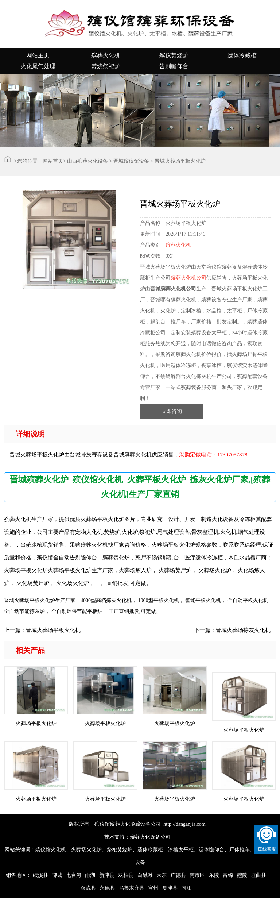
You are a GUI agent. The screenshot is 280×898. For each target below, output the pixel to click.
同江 (186, 888)
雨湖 (90, 875)
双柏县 (125, 875)
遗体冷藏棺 (242, 55)
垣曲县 (258, 875)
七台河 (73, 875)
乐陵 (214, 875)
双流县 (88, 888)
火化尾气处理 (37, 66)
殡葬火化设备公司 (150, 837)
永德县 (107, 888)
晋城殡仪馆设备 (131, 161)
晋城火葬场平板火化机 (53, 630)
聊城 (57, 875)
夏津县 (170, 888)
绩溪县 (40, 875)
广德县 (178, 875)
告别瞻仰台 (173, 66)
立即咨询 (172, 411)
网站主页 (38, 55)
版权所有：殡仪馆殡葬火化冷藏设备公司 (115, 824)
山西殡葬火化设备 (87, 161)
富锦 (228, 875)
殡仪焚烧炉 (173, 55)
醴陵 (242, 875)
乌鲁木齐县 (131, 888)
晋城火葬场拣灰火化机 (243, 630)
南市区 (197, 875)
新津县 (106, 875)
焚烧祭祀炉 (105, 66)
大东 (161, 875)
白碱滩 (145, 875)
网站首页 (53, 161)
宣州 (153, 888)
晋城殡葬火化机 (132, 455)
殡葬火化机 (105, 55)
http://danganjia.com (184, 824)
